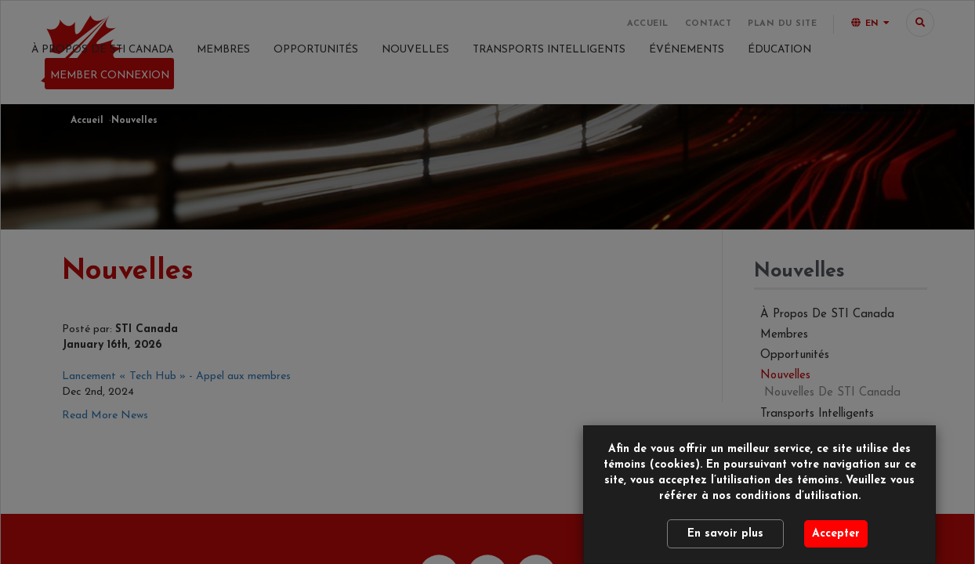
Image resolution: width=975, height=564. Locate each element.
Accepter (836, 534)
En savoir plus (725, 534)
